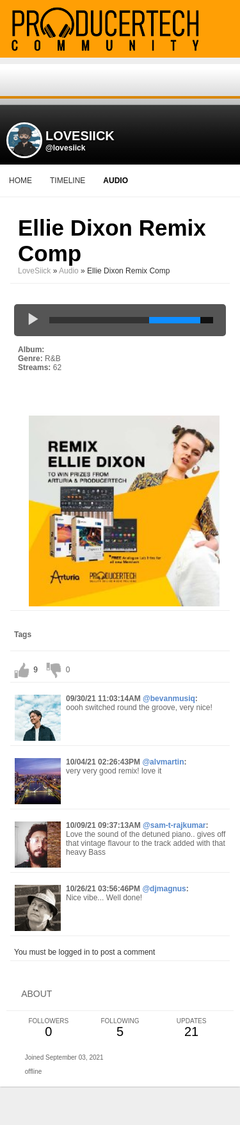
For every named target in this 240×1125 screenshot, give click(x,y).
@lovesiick (65, 147)
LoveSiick (34, 270)
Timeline (67, 180)
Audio (69, 270)
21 (191, 1028)
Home (20, 180)
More (162, 180)
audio (115, 180)
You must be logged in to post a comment (84, 952)
